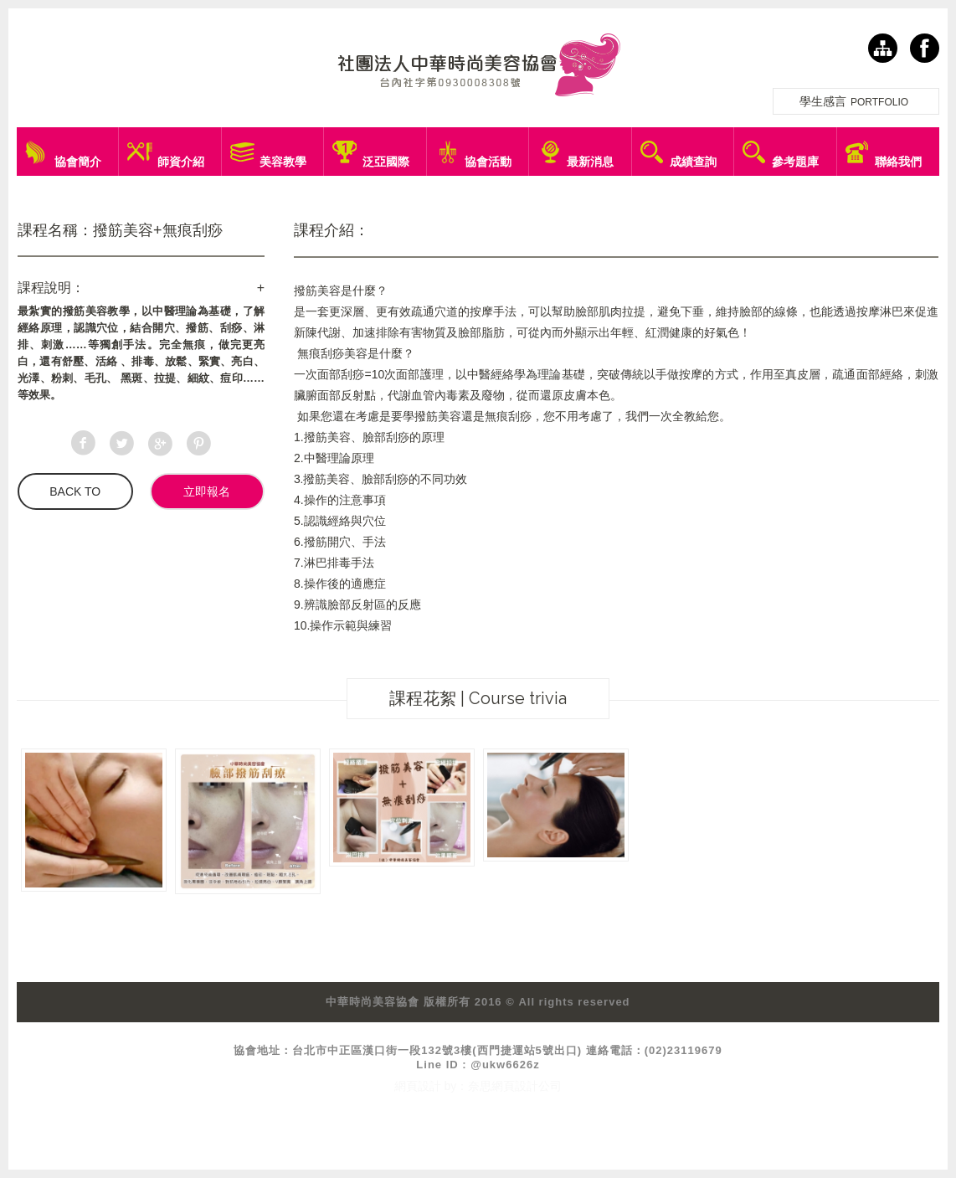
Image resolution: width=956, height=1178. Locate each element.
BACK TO (74, 491)
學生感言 (855, 101)
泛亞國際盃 (385, 165)
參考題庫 (795, 161)
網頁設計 (417, 1086)
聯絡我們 (898, 161)
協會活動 (488, 161)
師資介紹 (180, 161)
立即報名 (206, 491)
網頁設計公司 (526, 1086)
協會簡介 (77, 161)
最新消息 (590, 161)
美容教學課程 (283, 165)
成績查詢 (693, 161)
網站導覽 (882, 48)
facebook (924, 48)
